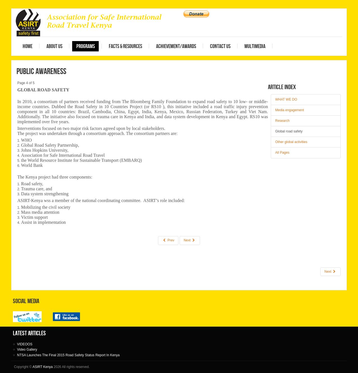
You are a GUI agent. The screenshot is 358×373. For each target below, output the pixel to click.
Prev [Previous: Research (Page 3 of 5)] (168, 240)
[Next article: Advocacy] (330, 271)
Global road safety (288, 131)
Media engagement (289, 110)
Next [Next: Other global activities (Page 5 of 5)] (190, 240)
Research (282, 121)
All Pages (282, 153)
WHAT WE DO (286, 99)
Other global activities (291, 142)
